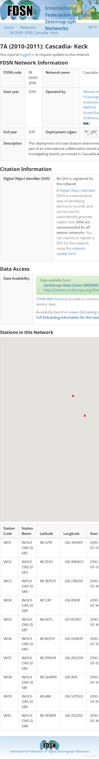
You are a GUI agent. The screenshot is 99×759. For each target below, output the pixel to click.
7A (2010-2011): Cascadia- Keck (34, 33)
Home (9, 28)
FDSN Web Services (52, 299)
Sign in (92, 27)
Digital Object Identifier (78, 191)
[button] (84, 415)
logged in (27, 55)
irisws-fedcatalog (83, 312)
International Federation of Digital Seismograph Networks (49, 751)
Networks (28, 28)
